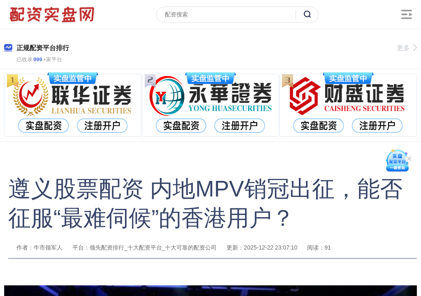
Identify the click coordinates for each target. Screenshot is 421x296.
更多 (407, 47)
